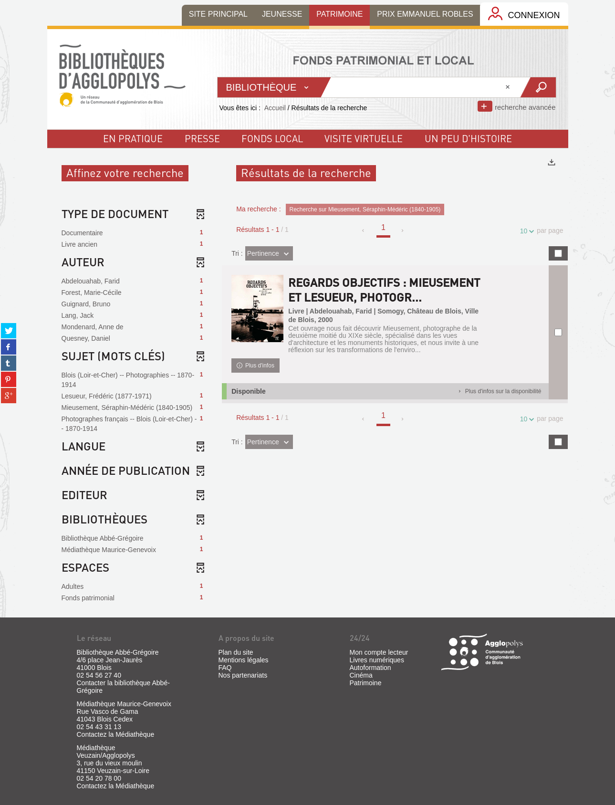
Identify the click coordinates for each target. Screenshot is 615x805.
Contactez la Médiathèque (116, 734)
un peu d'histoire (468, 138)
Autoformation (370, 667)
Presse (202, 138)
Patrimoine (366, 683)
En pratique (133, 138)
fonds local (272, 138)
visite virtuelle (363, 138)
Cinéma (361, 675)
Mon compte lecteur (379, 652)
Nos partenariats (243, 675)
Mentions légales (244, 660)
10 (525, 231)
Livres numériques (377, 660)
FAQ (225, 667)
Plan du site (236, 652)
